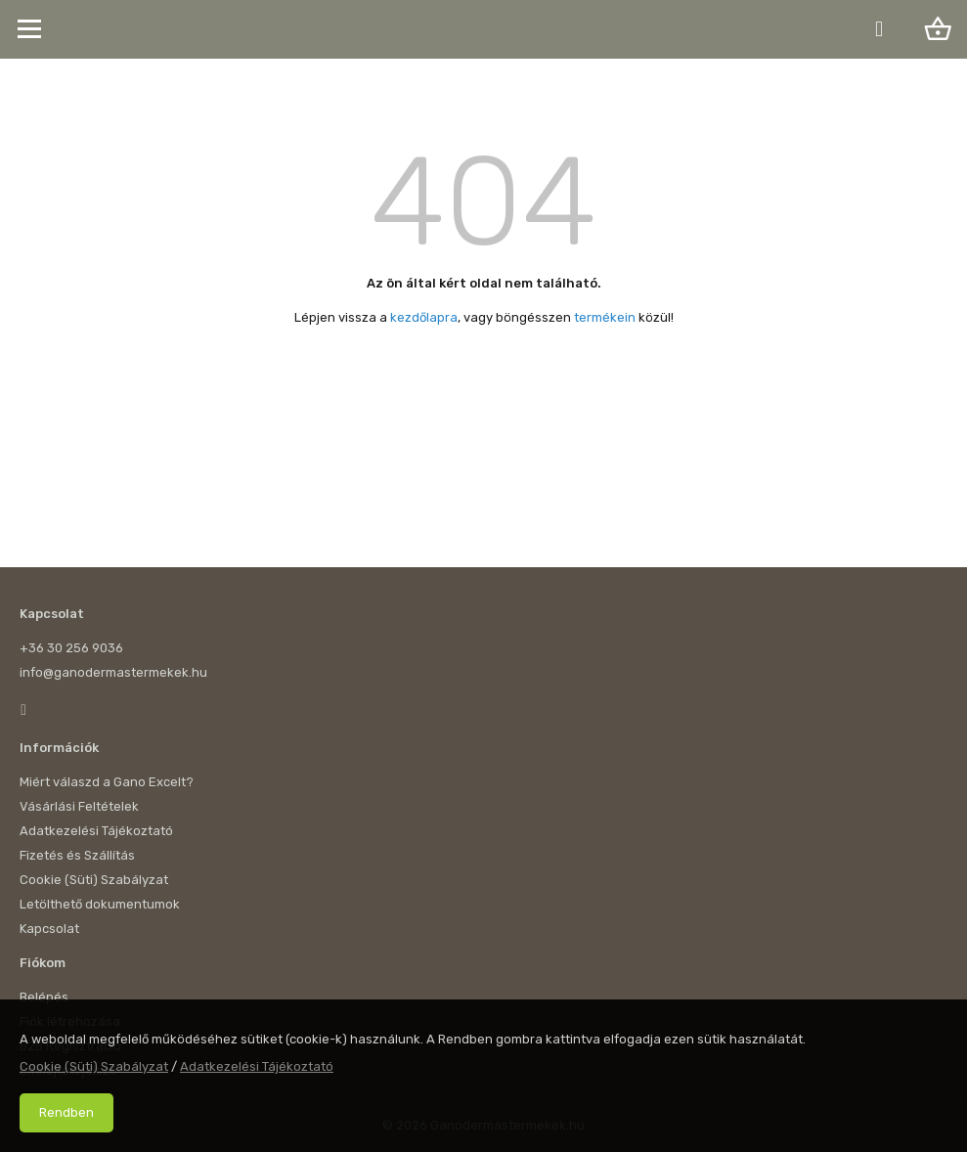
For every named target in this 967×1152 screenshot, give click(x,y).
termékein (605, 317)
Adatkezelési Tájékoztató (96, 830)
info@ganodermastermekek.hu (113, 672)
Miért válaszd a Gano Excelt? (107, 782)
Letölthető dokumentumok (100, 904)
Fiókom (43, 962)
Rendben (66, 1112)
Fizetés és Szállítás (77, 855)
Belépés (44, 997)
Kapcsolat (52, 613)
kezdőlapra (424, 317)
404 (483, 201)
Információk (59, 747)
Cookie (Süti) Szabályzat (94, 879)
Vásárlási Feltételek (79, 806)
